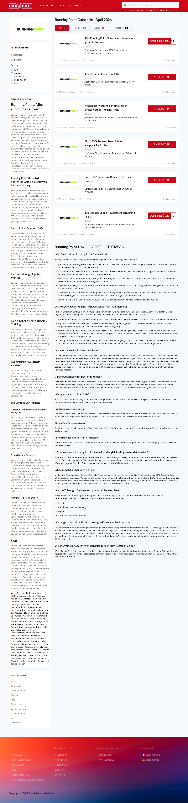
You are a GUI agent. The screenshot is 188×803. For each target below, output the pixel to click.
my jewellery (140, 10)
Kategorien (75, 5)
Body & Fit (151, 10)
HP (167, 10)
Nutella (14, 695)
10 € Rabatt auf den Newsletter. (102, 73)
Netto (132, 10)
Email (90, 60)
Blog (62, 5)
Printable (121, 27)
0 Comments (169, 60)
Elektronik (60, 769)
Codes (80, 27)
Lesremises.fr (151, 754)
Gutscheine (61, 754)
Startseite (16, 754)
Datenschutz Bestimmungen (27, 779)
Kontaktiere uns (20, 774)
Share (81, 60)
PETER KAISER (18, 713)
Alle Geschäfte (48, 5)
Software (60, 774)
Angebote (60, 759)
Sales (99, 27)
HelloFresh (173, 10)
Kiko (13, 699)
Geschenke (61, 764)
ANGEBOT (162, 77)
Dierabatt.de (150, 759)
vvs (12, 718)
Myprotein (160, 10)
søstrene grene (18, 690)
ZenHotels (16, 686)
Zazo (13, 681)
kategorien (105, 754)
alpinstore (15, 722)
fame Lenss (16, 704)
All (62, 27)
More (110, 53)
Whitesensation (18, 709)
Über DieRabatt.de (21, 759)
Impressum (17, 764)
